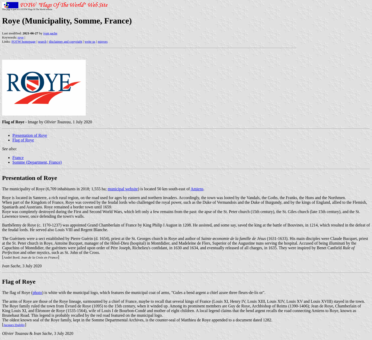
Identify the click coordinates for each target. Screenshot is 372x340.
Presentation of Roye (29, 135)
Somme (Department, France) (37, 162)
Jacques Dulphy (14, 325)
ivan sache (50, 33)
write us (90, 41)
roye (21, 37)
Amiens (197, 189)
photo (37, 292)
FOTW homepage (23, 41)
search (42, 41)
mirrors (102, 41)
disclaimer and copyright (65, 41)
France (18, 157)
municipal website (123, 189)
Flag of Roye (23, 140)
